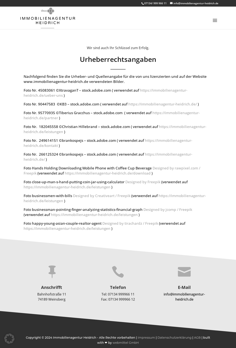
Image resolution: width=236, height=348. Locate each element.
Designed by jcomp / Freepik (167, 209)
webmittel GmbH (126, 343)
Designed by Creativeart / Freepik (101, 195)
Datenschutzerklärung (174, 337)
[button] (9, 338)
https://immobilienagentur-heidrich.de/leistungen (67, 187)
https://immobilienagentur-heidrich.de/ (162, 104)
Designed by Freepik (142, 181)
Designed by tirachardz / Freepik (130, 223)
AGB (197, 337)
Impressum (146, 337)
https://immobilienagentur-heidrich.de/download (108, 173)
